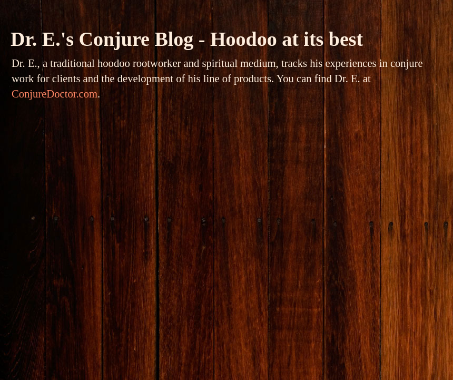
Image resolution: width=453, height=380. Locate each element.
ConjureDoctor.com (54, 94)
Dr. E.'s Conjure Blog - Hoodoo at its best (187, 39)
